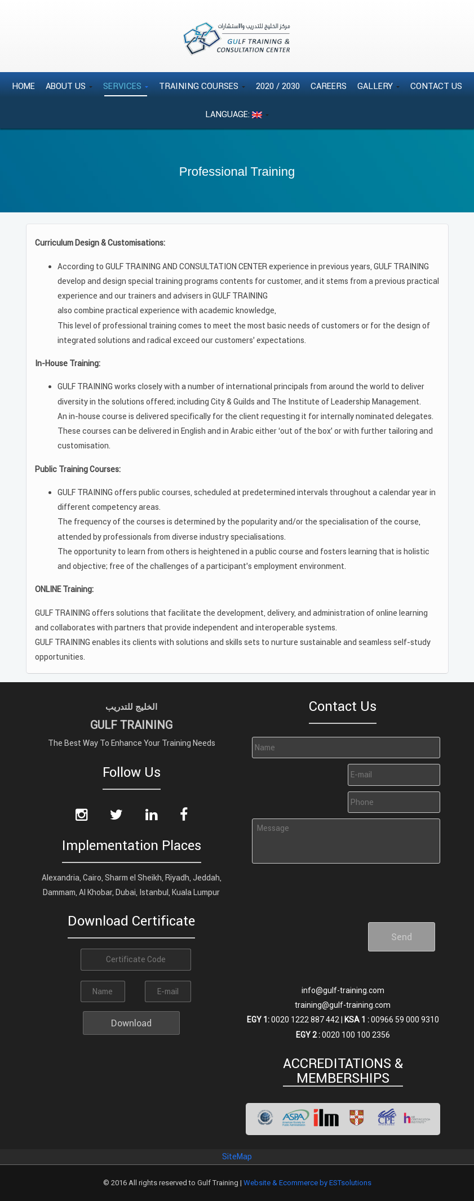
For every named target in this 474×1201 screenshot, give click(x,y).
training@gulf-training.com (343, 1004)
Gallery (378, 86)
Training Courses (202, 86)
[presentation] (337, 888)
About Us (69, 86)
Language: (237, 114)
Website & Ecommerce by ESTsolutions (307, 1182)
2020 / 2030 (278, 86)
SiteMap (237, 1156)
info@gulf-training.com (343, 990)
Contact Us (436, 86)
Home (23, 86)
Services (125, 86)
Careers (329, 86)
